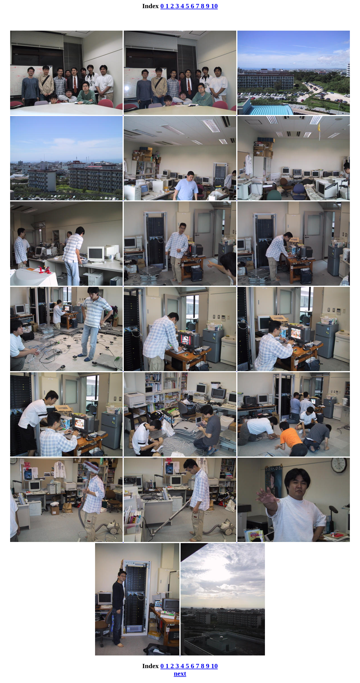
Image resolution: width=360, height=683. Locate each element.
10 (214, 6)
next (180, 673)
